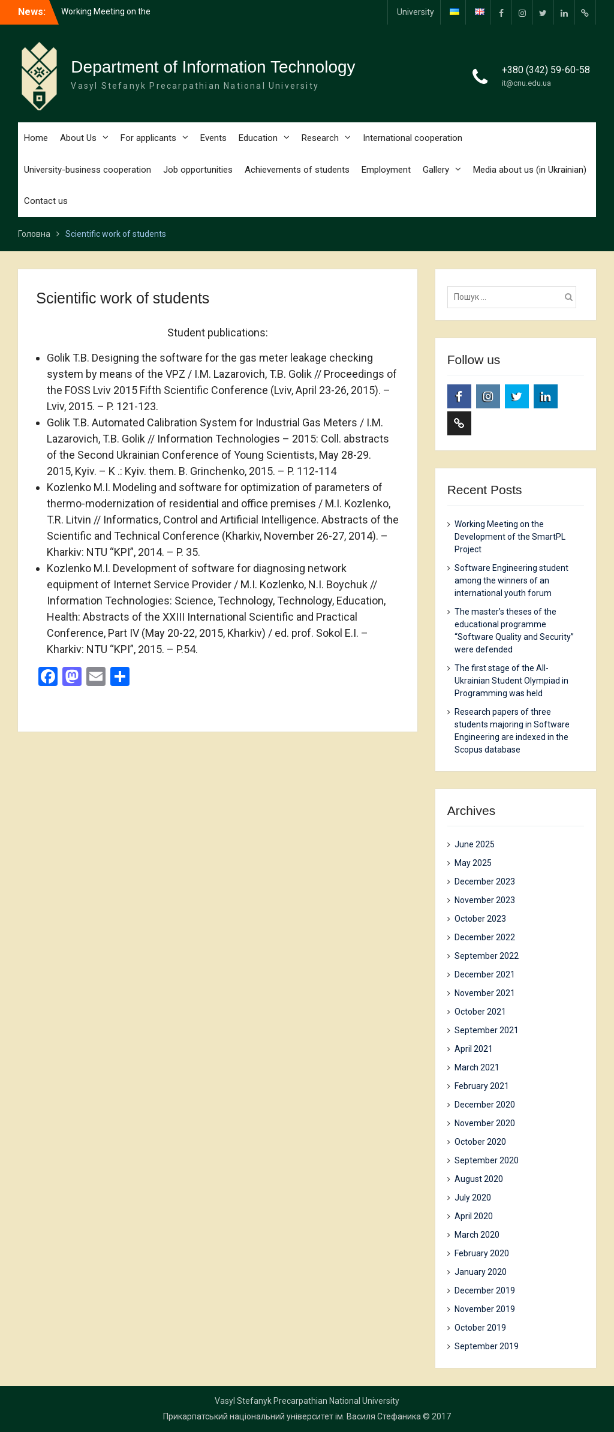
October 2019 (480, 1327)
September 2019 (487, 1346)
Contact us (46, 200)
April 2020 (474, 1216)
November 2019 (485, 1309)
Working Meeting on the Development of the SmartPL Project (510, 536)
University (415, 12)
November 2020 (485, 1123)
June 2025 (475, 844)
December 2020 (485, 1104)
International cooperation (412, 138)
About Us (78, 138)
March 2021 (477, 1067)
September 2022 (487, 956)
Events (213, 138)
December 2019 (485, 1290)
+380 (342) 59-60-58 (546, 70)
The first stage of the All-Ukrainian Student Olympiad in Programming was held (511, 680)
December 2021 (485, 974)
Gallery (436, 169)
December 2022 (485, 937)
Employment (386, 169)
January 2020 (481, 1272)
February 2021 (482, 1086)
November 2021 (485, 993)
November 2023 (485, 900)
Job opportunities (198, 169)
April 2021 (474, 1049)
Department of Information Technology (213, 67)
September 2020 (487, 1160)
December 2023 (485, 881)
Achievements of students (297, 169)
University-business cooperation (87, 169)
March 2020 (477, 1235)
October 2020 (480, 1142)
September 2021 (487, 1030)
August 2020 (479, 1179)
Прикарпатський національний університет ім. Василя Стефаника (292, 1416)
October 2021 (480, 1011)
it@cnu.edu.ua (526, 83)
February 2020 (482, 1253)
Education (258, 138)
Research (320, 138)
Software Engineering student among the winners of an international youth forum (511, 580)
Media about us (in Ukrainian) (529, 169)
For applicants (148, 138)
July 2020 (473, 1197)
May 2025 (473, 863)
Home (36, 138)
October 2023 (480, 918)
